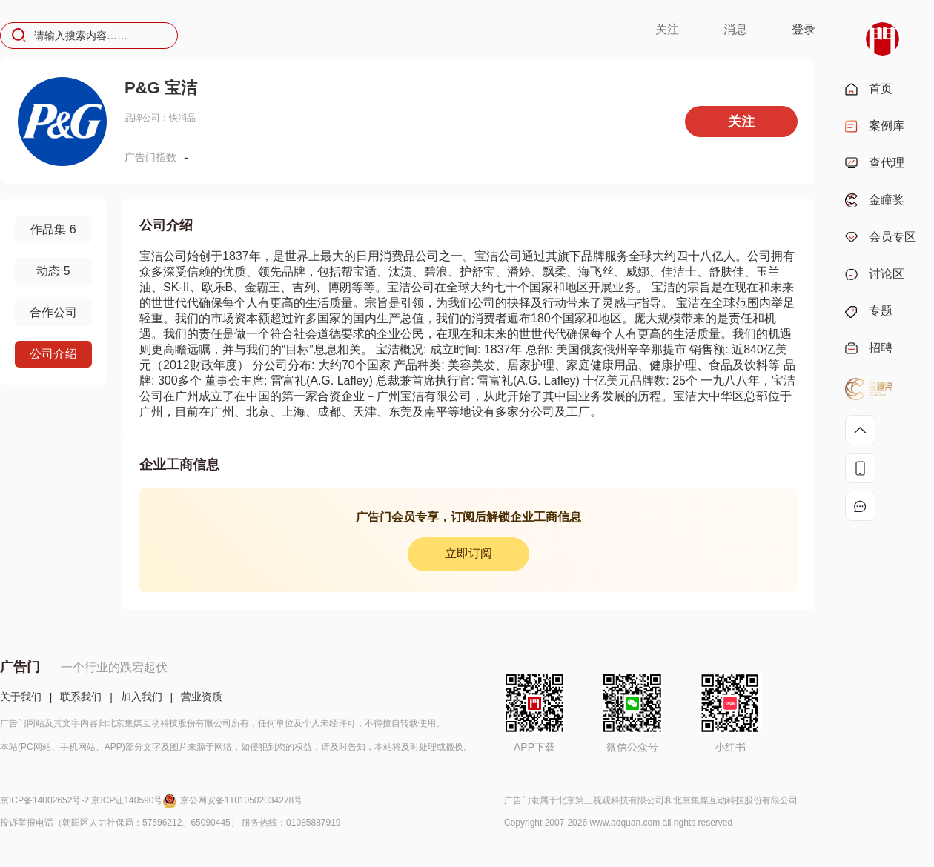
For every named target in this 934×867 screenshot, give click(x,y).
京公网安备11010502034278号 (241, 800)
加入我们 (141, 696)
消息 (735, 29)
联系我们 (81, 696)
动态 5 (53, 271)
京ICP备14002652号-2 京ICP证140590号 (90, 800)
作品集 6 (53, 229)
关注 (667, 29)
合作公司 (53, 312)
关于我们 (21, 696)
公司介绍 (53, 354)
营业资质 (201, 696)
